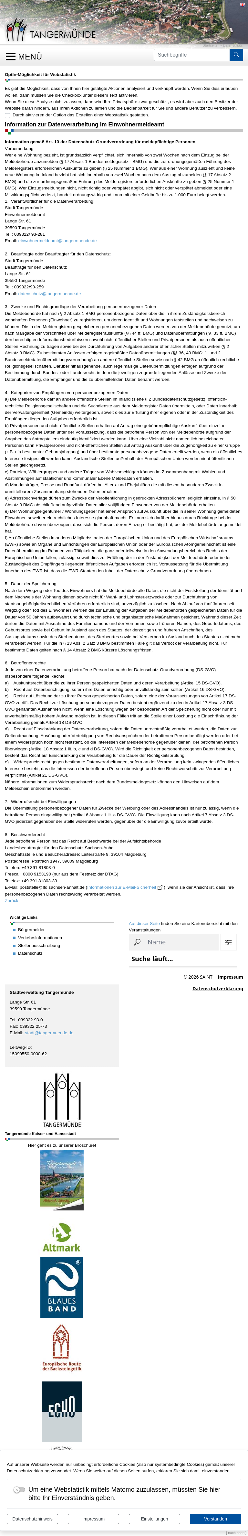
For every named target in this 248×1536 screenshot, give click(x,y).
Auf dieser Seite (144, 923)
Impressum (93, 1518)
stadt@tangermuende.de (49, 1032)
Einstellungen (154, 1518)
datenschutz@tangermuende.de (49, 293)
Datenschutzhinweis (32, 1518)
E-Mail (16, 1032)
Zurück (11, 900)
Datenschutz (233, 45)
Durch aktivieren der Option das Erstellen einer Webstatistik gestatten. (81, 115)
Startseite (210, 45)
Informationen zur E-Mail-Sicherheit (121, 887)
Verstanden (215, 1518)
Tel (12, 1019)
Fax (13, 1026)
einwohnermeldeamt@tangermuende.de (57, 240)
